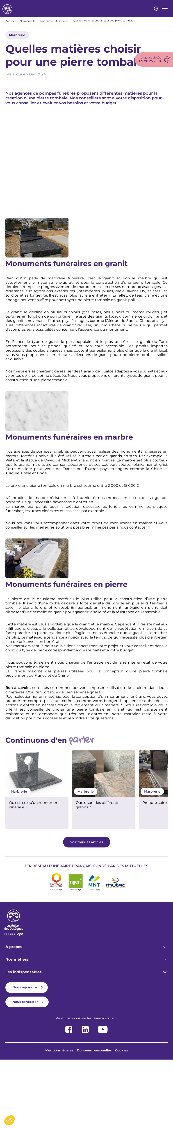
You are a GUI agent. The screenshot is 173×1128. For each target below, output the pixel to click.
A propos (13, 1015)
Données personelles (94, 1118)
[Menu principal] (165, 11)
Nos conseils (27, 26)
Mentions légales (59, 1118)
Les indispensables (23, 1040)
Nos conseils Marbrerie (54, 26)
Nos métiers (16, 1027)
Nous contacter (25, 1070)
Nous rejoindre (25, 1055)
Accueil (9, 26)
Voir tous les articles (86, 910)
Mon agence (156, 11)
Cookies (121, 1118)
